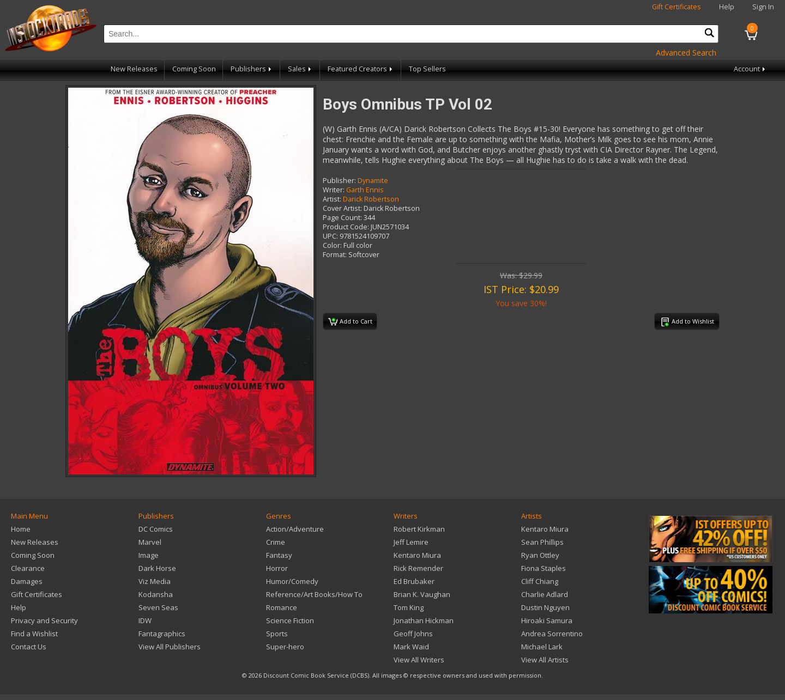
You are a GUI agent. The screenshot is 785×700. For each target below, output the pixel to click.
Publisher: (339, 180)
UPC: (330, 236)
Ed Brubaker (414, 581)
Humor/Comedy (292, 581)
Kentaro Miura (417, 555)
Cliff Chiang (539, 581)
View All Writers (419, 660)
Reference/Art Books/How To (314, 594)
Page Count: (342, 217)
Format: (335, 254)
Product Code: (346, 227)
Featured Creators (361, 69)
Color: (332, 245)
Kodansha (155, 594)
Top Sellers (427, 69)
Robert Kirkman (419, 529)
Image (148, 555)
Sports (277, 633)
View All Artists (545, 660)
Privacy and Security (44, 620)
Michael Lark (542, 647)
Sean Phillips (542, 542)
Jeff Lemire (411, 542)
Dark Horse (157, 568)
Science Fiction (290, 620)
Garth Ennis (365, 189)
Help (726, 6)
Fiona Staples (543, 568)
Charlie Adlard (544, 594)
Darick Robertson (371, 199)
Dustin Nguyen (545, 607)
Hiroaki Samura (546, 620)
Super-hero (285, 647)
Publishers (252, 69)
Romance (281, 607)
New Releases (134, 69)
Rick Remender (418, 568)
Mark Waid (411, 647)
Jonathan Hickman (424, 620)
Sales (300, 69)
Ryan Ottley (540, 555)
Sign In (763, 6)
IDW (145, 620)
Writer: (334, 189)
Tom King (409, 607)
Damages (27, 581)
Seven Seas (158, 607)
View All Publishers (169, 647)
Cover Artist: (342, 208)
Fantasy (279, 555)
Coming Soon (194, 69)
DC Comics (155, 529)
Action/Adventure (295, 529)
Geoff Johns (413, 633)
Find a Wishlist (34, 633)
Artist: (332, 199)
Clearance (28, 568)
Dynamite (373, 180)
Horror (277, 568)
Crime (275, 542)
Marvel (149, 542)
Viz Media (154, 581)
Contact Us (28, 647)
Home (21, 529)
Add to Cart (350, 322)
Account (750, 69)
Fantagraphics (161, 633)
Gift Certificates (676, 6)
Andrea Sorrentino (552, 633)
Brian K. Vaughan (422, 594)
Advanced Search (686, 52)
